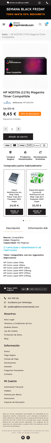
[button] (40, 24)
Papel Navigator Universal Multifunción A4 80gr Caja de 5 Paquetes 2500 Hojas (36, 195)
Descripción (13, 228)
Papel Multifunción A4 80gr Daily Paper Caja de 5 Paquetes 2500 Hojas (14, 195)
